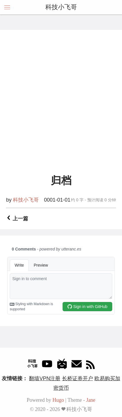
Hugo (58, 400)
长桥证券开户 (77, 378)
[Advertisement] (61, 107)
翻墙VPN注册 (44, 378)
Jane (90, 400)
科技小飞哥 (61, 7)
